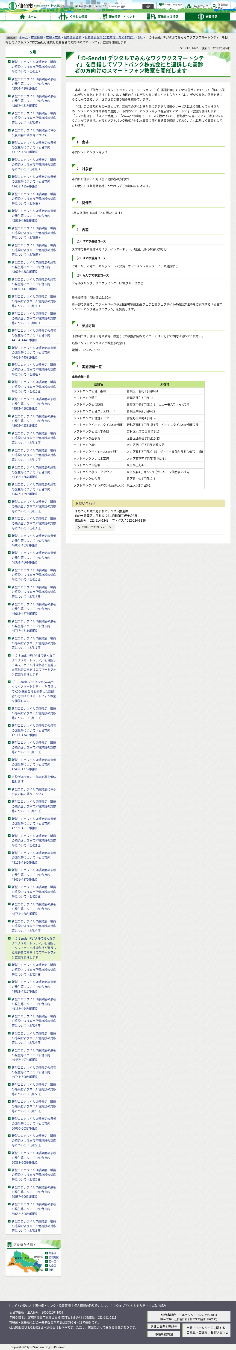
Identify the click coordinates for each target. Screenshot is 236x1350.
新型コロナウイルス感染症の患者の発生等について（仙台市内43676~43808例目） (34, 267)
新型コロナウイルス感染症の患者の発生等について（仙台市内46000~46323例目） (34, 540)
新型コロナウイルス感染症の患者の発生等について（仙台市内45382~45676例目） (34, 472)
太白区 (52, 1265)
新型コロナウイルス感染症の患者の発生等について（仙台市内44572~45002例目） (34, 403)
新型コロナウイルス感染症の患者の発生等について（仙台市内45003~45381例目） (34, 420)
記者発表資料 (73, 37)
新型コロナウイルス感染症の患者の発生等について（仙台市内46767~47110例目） (34, 626)
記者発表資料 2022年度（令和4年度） (110, 37)
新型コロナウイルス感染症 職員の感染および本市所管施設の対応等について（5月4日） (34, 198)
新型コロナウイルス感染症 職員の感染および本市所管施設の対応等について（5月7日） (34, 301)
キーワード (131, 16)
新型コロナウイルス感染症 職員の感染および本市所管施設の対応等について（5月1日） (34, 66)
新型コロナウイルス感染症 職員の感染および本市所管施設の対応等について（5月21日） (34, 840)
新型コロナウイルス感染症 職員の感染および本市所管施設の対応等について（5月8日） (34, 318)
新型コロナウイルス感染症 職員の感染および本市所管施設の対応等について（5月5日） (34, 232)
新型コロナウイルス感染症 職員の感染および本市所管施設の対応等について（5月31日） (34, 1226)
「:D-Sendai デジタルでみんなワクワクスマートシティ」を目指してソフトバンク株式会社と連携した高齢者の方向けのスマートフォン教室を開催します (34, 947)
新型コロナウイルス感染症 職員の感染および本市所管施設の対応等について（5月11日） (34, 437)
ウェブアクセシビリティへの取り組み (141, 1305)
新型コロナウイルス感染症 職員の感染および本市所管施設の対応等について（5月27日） (34, 1089)
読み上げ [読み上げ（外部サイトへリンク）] (151, 4)
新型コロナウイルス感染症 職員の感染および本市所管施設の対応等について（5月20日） (34, 806)
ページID (147, 16)
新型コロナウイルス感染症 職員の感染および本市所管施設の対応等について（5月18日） (34, 713)
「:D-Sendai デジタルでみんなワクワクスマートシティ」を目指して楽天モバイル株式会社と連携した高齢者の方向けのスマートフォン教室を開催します (34, 664)
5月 (140, 37)
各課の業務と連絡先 (164, 1326)
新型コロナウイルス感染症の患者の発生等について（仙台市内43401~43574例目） (34, 181)
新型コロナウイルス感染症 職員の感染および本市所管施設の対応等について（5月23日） (34, 925)
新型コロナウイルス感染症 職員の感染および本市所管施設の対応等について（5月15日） (34, 574)
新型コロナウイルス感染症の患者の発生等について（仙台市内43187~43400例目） (34, 147)
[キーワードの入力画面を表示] (124, 16)
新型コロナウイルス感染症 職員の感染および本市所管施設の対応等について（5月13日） (34, 506)
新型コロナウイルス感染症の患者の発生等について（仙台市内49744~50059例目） (34, 1072)
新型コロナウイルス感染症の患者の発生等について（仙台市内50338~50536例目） (34, 1157)
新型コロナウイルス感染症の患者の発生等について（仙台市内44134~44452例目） (34, 335)
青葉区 (52, 1253)
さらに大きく (192, 10)
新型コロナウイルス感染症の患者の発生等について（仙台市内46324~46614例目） (34, 557)
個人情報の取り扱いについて (93, 1305)
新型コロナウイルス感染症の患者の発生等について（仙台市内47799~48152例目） (34, 823)
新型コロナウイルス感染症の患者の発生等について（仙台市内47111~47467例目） (34, 730)
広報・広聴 (53, 37)
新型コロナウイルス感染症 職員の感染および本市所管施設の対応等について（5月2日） (34, 117)
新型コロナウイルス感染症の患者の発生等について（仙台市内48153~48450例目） (34, 857)
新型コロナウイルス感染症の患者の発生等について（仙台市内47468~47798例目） (34, 764)
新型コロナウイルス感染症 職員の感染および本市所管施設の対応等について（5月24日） (34, 969)
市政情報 (37, 37)
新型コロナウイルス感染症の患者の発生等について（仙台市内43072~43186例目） (34, 100)
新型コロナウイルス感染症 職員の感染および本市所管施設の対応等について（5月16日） (34, 591)
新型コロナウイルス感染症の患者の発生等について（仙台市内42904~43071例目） (34, 83)
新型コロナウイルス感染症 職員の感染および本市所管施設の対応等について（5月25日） (34, 1020)
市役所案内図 (164, 1334)
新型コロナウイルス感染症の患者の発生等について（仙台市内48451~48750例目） (34, 874)
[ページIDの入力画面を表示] (142, 16)
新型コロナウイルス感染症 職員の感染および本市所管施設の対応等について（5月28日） (34, 1106)
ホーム (23, 37)
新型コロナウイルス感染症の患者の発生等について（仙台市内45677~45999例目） (34, 489)
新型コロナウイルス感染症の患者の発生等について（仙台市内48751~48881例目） (34, 908)
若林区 (52, 1261)
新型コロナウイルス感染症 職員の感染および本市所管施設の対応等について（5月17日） (34, 643)
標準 (184, 5)
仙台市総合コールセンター (179, 1314)
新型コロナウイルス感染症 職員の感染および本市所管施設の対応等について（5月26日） (34, 1038)
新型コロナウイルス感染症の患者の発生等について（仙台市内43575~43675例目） (34, 215)
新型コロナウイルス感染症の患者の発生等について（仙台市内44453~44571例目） (34, 352)
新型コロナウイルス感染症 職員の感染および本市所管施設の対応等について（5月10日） (34, 386)
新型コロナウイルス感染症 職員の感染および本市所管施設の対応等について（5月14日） (34, 523)
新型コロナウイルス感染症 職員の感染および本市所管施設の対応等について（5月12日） (34, 455)
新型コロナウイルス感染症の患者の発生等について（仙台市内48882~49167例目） (34, 986)
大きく (177, 10)
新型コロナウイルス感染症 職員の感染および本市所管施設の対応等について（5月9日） (34, 369)
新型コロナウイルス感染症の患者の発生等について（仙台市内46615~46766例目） (34, 608)
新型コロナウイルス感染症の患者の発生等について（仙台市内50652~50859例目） (34, 1209)
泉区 (50, 1269)
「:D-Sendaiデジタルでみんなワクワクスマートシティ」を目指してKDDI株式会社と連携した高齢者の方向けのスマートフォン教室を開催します (34, 691)
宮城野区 (53, 1257)
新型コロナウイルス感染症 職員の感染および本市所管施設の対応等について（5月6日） (34, 250)
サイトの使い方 (21, 1305)
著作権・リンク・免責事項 (53, 1305)
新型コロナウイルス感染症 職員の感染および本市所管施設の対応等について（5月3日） (34, 164)
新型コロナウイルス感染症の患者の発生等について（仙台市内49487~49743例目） (34, 1055)
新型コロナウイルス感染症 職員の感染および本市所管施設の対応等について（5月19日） (34, 747)
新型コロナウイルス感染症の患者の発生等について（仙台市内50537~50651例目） (34, 1191)
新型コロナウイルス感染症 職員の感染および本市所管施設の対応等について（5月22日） (34, 891)
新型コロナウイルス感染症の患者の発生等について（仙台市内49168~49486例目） (34, 1003)
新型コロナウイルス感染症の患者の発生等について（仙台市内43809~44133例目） (34, 284)
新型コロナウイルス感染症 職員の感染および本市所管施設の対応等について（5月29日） (34, 1140)
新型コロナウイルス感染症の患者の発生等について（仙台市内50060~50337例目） (34, 1123)
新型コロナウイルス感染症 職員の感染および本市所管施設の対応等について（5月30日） (34, 1174)
